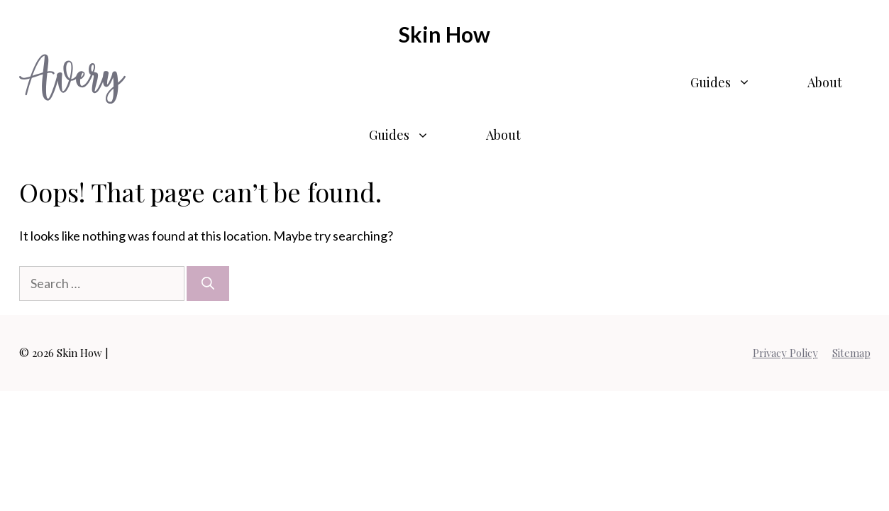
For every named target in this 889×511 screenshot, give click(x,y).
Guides (734, 82)
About (824, 82)
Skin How (444, 34)
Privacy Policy (785, 353)
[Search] (208, 283)
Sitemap (851, 353)
